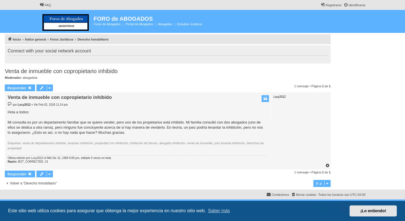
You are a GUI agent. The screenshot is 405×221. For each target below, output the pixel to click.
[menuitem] (45, 5)
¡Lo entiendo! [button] (373, 211)
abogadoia (30, 77)
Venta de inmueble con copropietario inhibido (61, 71)
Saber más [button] (219, 210)
